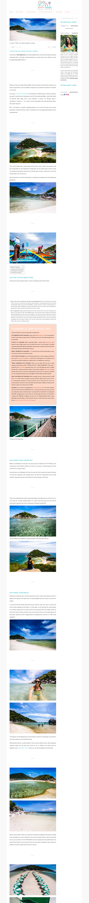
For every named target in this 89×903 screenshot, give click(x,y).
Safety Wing (22, 367)
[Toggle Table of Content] (22, 267)
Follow (61, 94)
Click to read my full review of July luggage (25, 400)
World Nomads (48, 369)
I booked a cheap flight (22, 93)
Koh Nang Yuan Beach (16, 272)
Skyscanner (49, 342)
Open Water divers (23, 748)
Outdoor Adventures (45, 12)
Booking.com (41, 335)
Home (11, 12)
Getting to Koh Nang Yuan (17, 269)
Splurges (59, 12)
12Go (30, 351)
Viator (28, 358)
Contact (67, 12)
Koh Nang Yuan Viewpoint (17, 271)
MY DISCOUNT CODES (68, 22)
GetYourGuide (21, 358)
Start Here (19, 12)
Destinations (30, 12)
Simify (15, 378)
